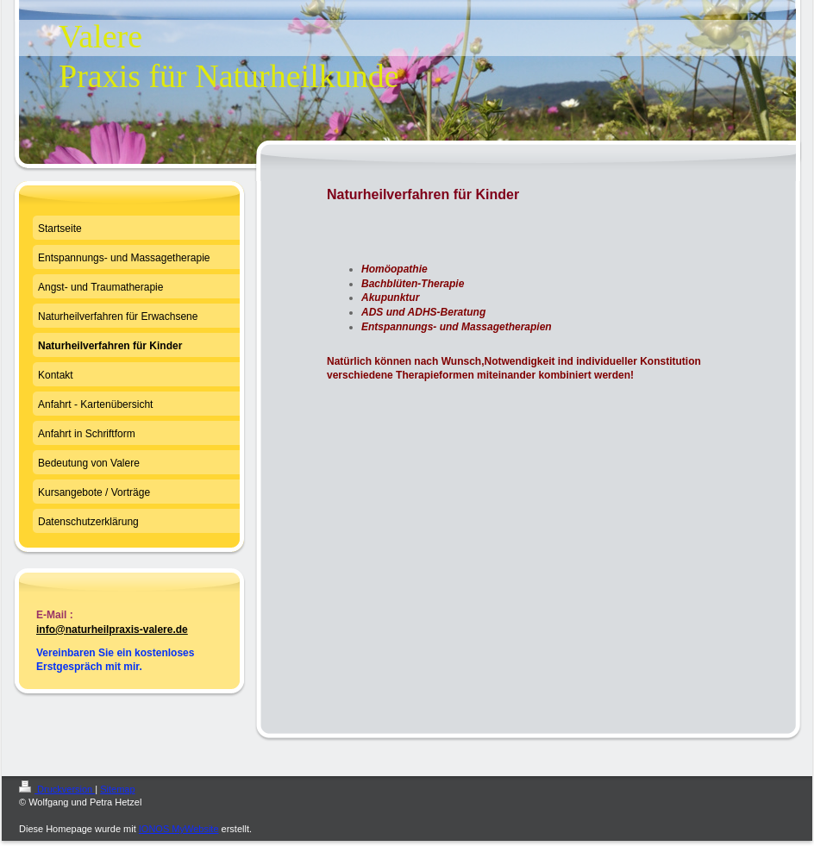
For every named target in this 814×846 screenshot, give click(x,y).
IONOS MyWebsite (179, 829)
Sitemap (117, 789)
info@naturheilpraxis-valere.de (112, 630)
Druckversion (57, 789)
